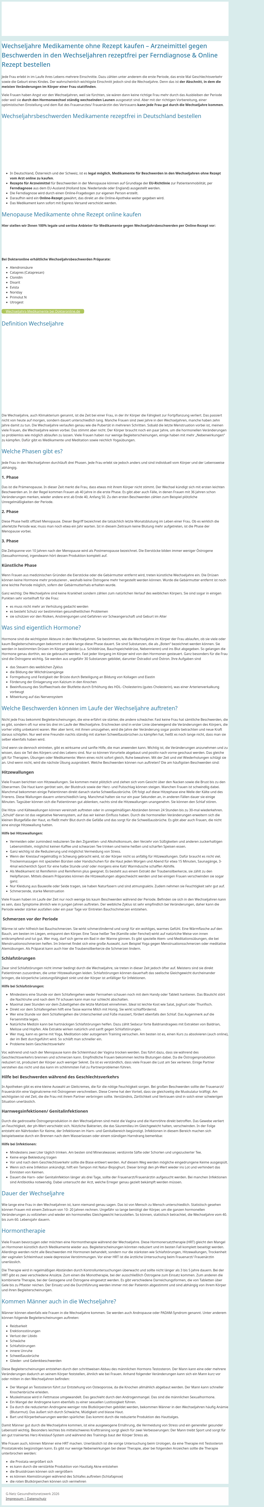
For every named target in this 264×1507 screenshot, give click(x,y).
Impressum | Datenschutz (26, 1498)
